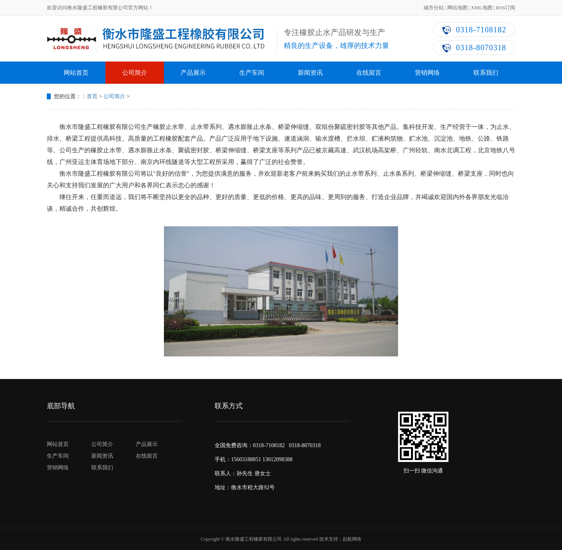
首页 (92, 96)
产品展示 (193, 72)
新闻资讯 (310, 72)
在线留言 (368, 72)
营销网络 (427, 72)
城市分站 (433, 8)
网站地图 (457, 8)
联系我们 (485, 72)
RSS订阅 (505, 8)
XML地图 (482, 8)
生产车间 (251, 72)
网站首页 (76, 72)
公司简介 (134, 72)
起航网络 (352, 539)
